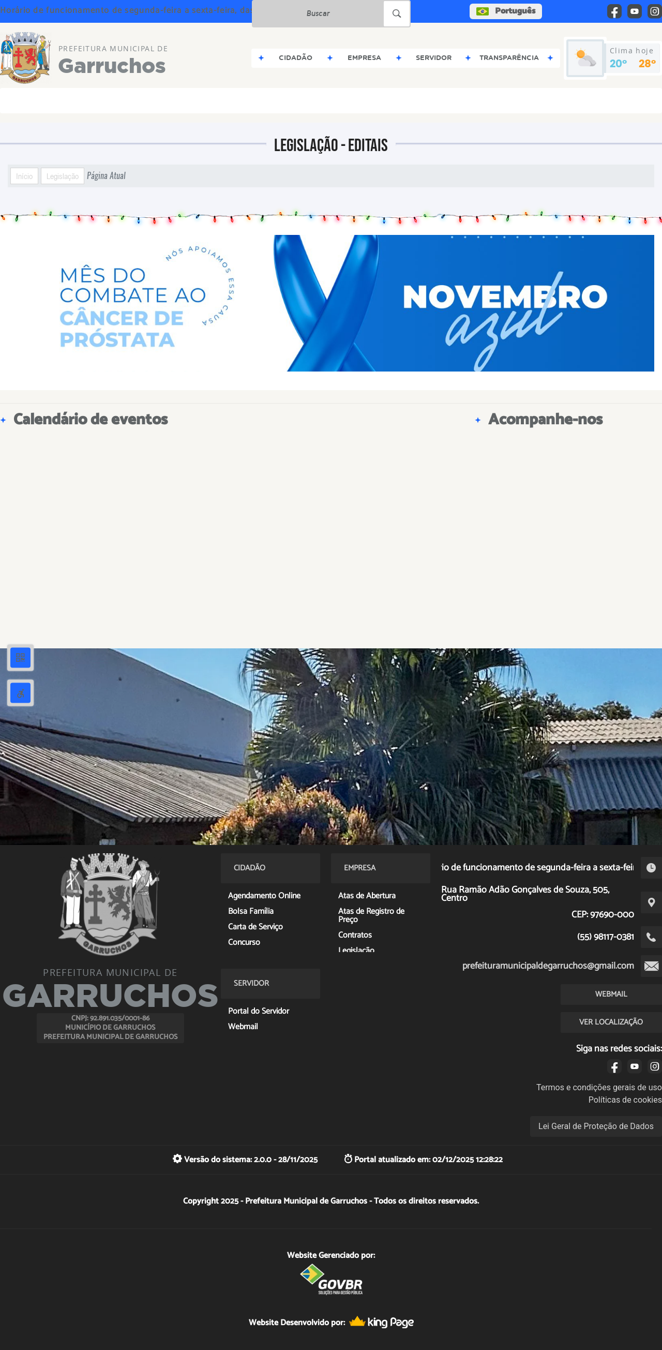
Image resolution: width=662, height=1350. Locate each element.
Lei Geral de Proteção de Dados (596, 1126)
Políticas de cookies (625, 1100)
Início (24, 176)
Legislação (63, 176)
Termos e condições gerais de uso (599, 1087)
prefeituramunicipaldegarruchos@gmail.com (548, 966)
